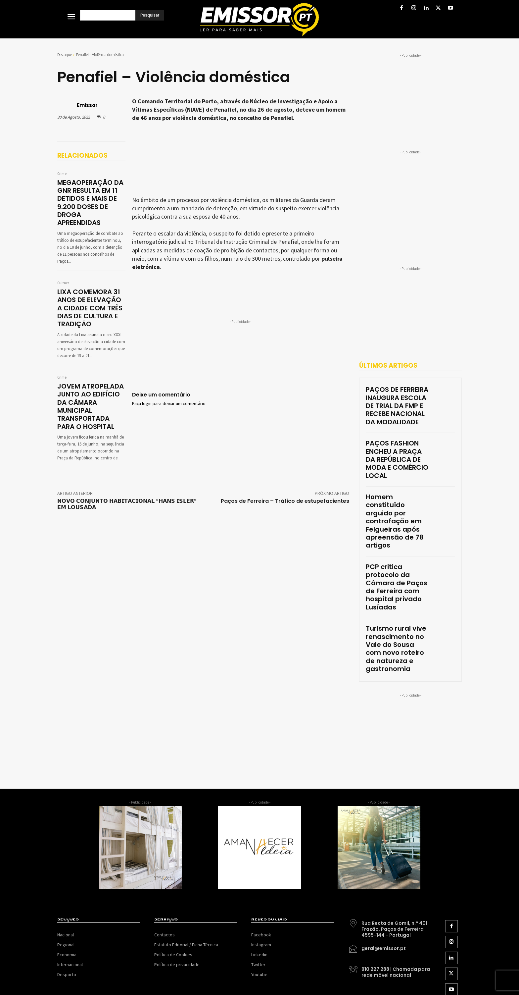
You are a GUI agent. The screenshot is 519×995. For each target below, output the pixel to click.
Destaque (64, 54)
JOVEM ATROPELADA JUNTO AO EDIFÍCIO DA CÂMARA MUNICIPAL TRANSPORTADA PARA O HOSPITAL (91, 379)
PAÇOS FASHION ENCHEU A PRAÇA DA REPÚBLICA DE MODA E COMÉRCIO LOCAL (397, 436)
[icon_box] (389, 814)
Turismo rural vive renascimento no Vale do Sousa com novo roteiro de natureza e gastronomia (396, 545)
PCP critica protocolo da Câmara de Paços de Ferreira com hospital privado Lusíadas (396, 507)
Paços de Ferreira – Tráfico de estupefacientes (285, 467)
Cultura (63, 269)
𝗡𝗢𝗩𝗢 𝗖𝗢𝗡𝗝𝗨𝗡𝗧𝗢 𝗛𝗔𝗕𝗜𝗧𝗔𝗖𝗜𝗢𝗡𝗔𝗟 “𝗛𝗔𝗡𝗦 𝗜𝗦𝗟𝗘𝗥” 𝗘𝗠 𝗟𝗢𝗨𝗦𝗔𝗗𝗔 (127, 470)
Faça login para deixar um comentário (169, 403)
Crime (62, 174)
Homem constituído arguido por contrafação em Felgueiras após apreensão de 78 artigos (397, 471)
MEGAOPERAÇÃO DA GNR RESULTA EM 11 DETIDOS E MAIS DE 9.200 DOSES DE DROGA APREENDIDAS (90, 195)
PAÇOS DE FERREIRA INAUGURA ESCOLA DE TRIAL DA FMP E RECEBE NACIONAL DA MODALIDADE (392, 399)
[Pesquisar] (149, 15)
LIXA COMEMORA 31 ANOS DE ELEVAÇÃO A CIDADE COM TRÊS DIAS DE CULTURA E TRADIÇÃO (89, 290)
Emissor (87, 105)
